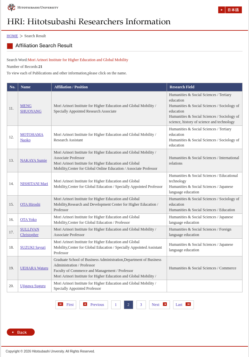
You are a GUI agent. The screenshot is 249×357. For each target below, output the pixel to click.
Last (183, 304)
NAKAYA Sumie (33, 160)
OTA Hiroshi (30, 204)
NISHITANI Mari (34, 183)
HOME (12, 36)
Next (159, 304)
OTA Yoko (28, 219)
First (66, 304)
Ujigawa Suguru (32, 286)
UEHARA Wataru (34, 268)
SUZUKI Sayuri (32, 247)
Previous (93, 304)
